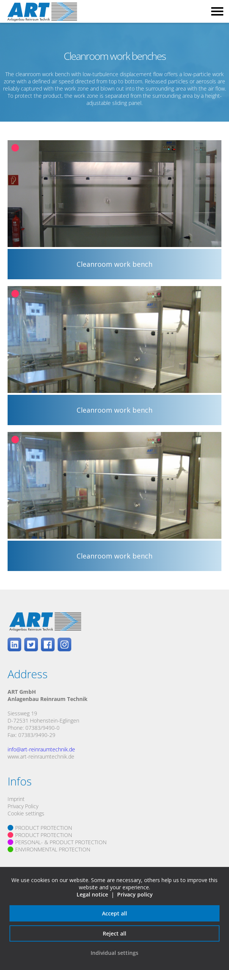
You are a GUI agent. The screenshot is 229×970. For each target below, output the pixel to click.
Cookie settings (26, 813)
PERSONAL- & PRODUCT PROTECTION (61, 842)
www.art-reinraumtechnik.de (41, 756)
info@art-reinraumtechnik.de (41, 749)
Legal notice (92, 894)
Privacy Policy (23, 806)
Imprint (16, 799)
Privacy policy (135, 894)
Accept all (114, 913)
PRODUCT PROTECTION (43, 827)
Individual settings (114, 952)
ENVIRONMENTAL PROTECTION (52, 849)
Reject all (114, 933)
